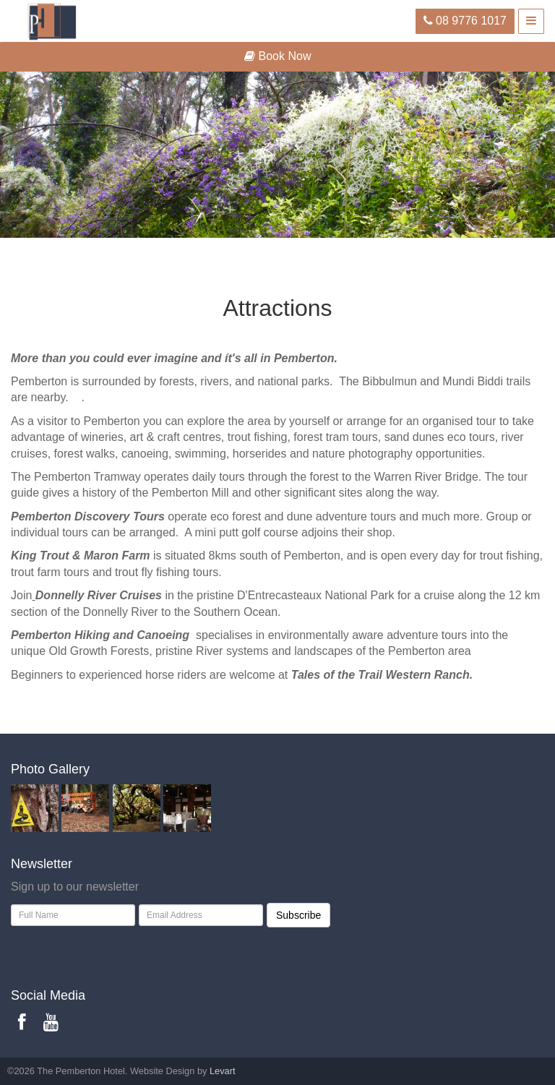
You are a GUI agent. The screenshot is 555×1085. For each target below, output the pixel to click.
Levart (223, 1070)
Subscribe (298, 915)
